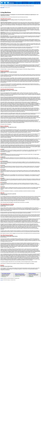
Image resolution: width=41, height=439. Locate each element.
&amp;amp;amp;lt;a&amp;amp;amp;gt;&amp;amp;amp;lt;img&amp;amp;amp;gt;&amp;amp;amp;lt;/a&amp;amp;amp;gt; (20, 274)
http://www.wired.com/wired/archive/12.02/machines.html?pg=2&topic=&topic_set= (18, 5)
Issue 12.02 (2, 7)
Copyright (1, 278)
